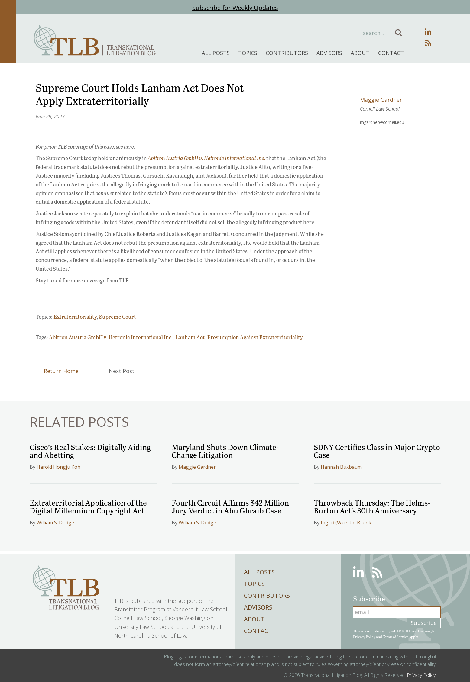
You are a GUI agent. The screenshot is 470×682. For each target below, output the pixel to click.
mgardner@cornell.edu (382, 122)
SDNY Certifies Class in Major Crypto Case (377, 451)
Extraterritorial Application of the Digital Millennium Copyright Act (88, 506)
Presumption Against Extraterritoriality (255, 337)
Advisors (329, 52)
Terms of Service (396, 636)
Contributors (287, 52)
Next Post (122, 371)
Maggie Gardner (197, 467)
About (360, 52)
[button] (398, 33)
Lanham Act (190, 337)
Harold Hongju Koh (58, 467)
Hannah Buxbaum (341, 467)
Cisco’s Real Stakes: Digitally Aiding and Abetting (90, 451)
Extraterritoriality (75, 316)
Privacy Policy (364, 636)
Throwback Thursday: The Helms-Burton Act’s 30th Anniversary (372, 506)
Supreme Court (117, 316)
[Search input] (339, 33)
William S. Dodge (55, 522)
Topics (247, 52)
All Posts (216, 52)
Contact (391, 52)
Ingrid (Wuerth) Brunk (346, 522)
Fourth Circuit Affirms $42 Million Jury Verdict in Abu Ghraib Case (230, 506)
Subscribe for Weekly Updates (235, 8)
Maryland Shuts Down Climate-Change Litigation (225, 451)
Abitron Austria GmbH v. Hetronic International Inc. (111, 337)
